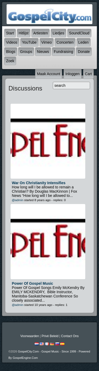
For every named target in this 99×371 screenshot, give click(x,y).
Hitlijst (24, 33)
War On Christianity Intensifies (38, 183)
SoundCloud (79, 33)
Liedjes (58, 33)
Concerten (65, 42)
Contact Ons (70, 336)
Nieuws (43, 51)
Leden (83, 42)
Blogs (10, 51)
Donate (84, 51)
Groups (26, 51)
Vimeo (46, 42)
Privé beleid (49, 336)
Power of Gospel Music (32, 283)
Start (10, 33)
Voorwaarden (29, 336)
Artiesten (40, 33)
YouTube (29, 42)
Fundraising (63, 51)
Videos (11, 42)
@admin (17, 200)
